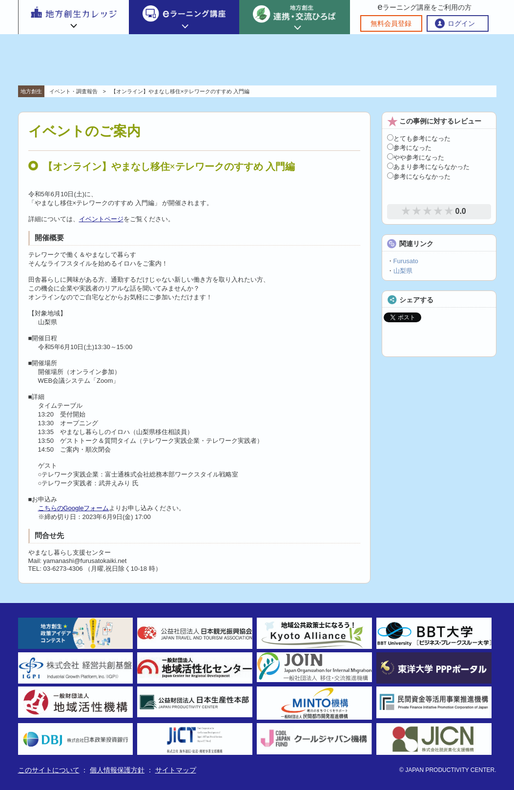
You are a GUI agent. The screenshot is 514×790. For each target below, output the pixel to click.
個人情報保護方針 (117, 770)
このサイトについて (49, 770)
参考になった (409, 147)
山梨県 (402, 270)
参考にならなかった (419, 176)
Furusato (405, 261)
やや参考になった (415, 157)
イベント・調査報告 (73, 91)
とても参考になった (419, 138)
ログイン (461, 23)
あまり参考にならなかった (428, 166)
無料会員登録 (390, 23)
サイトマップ (175, 770)
